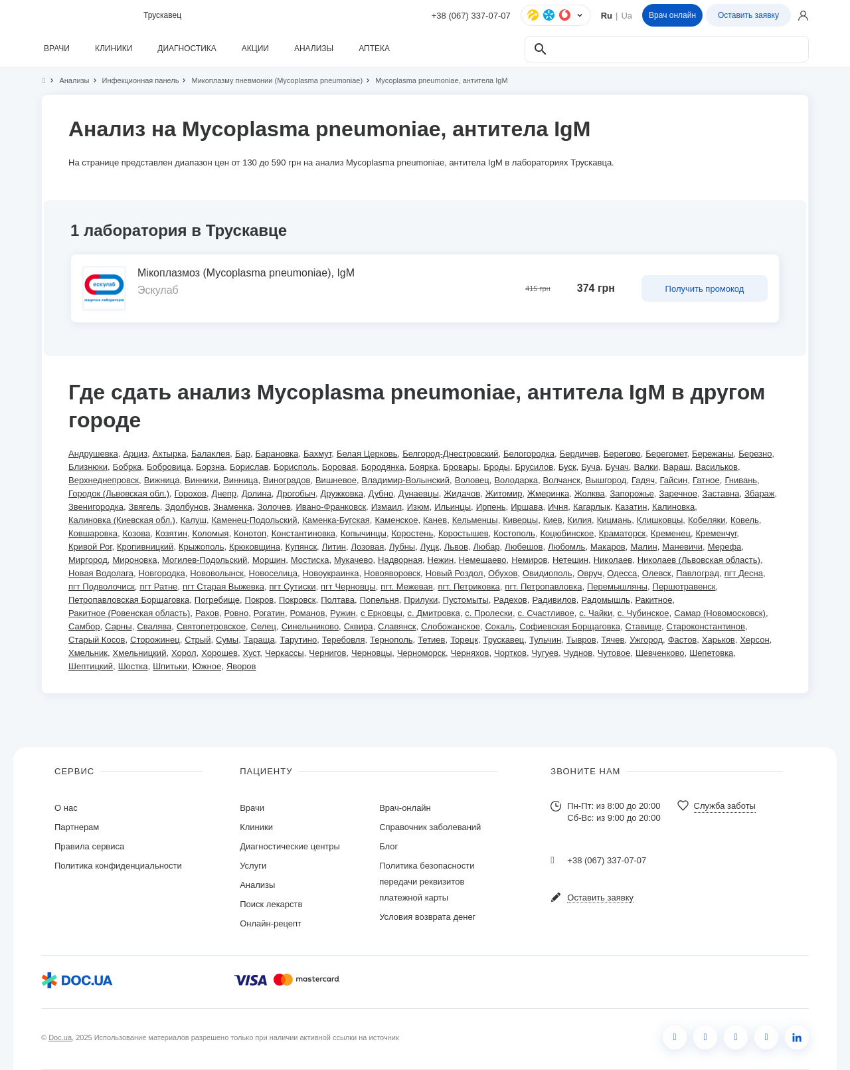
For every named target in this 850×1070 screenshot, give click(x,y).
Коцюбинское (567, 533)
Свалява (154, 626)
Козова (137, 533)
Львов (456, 547)
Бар (242, 454)
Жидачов (462, 493)
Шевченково (660, 653)
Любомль (566, 547)
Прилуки (421, 600)
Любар (486, 547)
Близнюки (88, 467)
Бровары (461, 467)
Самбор (84, 626)
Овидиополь (547, 573)
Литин (334, 547)
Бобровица (169, 467)
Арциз (135, 454)
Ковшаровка (93, 533)
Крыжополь (201, 547)
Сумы (227, 640)
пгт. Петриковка (468, 586)
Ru (606, 15)
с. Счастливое (546, 613)
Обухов (502, 573)
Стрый (198, 640)
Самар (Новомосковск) (720, 613)
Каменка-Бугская (336, 520)
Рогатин (269, 613)
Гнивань (740, 480)
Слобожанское (450, 626)
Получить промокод (704, 289)
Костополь (514, 533)
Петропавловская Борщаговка (128, 600)
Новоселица (273, 573)
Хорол (184, 653)
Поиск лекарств (271, 904)
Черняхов (470, 653)
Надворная (400, 560)
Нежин (441, 560)
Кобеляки (706, 520)
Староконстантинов (706, 626)
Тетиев (431, 640)
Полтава (338, 600)
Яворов (241, 666)
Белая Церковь (367, 454)
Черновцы (371, 653)
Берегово (622, 454)
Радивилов (554, 600)
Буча (590, 467)
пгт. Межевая (407, 586)
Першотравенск (684, 586)
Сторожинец (155, 640)
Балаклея (210, 454)
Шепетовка (711, 653)
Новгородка (162, 573)
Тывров (581, 640)
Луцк (429, 547)
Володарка (516, 480)
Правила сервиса (89, 846)
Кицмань (614, 520)
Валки (645, 467)
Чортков (510, 653)
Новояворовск (392, 573)
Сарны (118, 626)
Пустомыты (466, 600)
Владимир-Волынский (406, 480)
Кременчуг (716, 533)
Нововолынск (217, 573)
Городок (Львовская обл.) (118, 493)
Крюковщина (254, 547)
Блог (388, 846)
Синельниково (310, 626)
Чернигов (327, 653)
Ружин (342, 613)
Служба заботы (725, 806)
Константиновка (303, 533)
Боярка (423, 467)
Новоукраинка (331, 573)
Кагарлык (591, 507)
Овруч (589, 573)
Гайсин (674, 480)
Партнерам (76, 827)
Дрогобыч (295, 493)
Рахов (207, 613)
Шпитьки (170, 666)
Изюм (418, 507)
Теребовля (343, 640)
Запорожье (631, 493)
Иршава (527, 507)
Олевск (656, 573)
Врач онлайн (672, 15)
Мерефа (725, 547)
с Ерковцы (381, 613)
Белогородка (528, 454)
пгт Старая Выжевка (223, 586)
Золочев (273, 507)
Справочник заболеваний (430, 827)
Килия (579, 520)
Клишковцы (660, 520)
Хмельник (88, 653)
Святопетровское (211, 626)
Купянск (301, 547)
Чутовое (614, 653)
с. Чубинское (643, 613)
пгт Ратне (158, 586)
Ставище (643, 626)
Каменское (396, 520)
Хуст (251, 653)
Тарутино (298, 640)
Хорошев (219, 653)
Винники (201, 480)
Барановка (277, 454)
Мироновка (134, 560)
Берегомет (666, 454)
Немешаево (483, 560)
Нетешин (570, 560)
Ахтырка (170, 454)
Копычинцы (363, 533)
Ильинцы (452, 507)
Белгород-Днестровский (450, 454)
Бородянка (382, 467)
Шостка (133, 666)
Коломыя (211, 533)
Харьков (718, 640)
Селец (263, 626)
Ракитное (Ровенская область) (129, 613)
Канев (435, 520)
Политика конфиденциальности (118, 866)
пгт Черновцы (348, 586)
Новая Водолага (100, 573)
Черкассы (284, 653)
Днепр (224, 493)
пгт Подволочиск (101, 586)
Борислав (249, 467)
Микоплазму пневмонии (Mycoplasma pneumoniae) (271, 80)
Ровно (236, 613)
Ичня (558, 507)
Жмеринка (548, 493)
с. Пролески (489, 613)
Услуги (253, 866)
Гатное (706, 480)
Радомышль (605, 600)
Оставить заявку (748, 15)
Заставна (721, 493)
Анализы (68, 80)
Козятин (171, 533)
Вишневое (336, 480)
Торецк (464, 640)
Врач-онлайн (405, 808)
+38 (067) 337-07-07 (471, 16)
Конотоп (250, 533)
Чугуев (545, 653)
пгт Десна (743, 573)
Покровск (297, 600)
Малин (643, 547)
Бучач (617, 467)
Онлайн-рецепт (270, 923)
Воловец (472, 480)
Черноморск (421, 653)
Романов (307, 613)
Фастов (682, 640)
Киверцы (520, 520)
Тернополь (391, 640)
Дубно (381, 493)
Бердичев (579, 454)
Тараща (259, 640)
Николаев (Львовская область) (699, 560)
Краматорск (622, 533)
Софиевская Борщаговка (569, 626)
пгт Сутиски (293, 586)
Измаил (386, 507)
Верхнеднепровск (103, 480)
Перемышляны (617, 586)
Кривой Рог (90, 547)
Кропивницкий (145, 547)
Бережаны (713, 454)
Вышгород (605, 480)
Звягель (144, 507)
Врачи (252, 808)
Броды (496, 467)
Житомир (504, 493)
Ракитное (653, 600)
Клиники (256, 827)
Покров (259, 600)
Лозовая (367, 547)
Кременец (671, 533)
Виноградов (286, 480)
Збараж (759, 493)
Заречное (678, 493)
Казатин (631, 507)
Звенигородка (96, 507)
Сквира (358, 626)
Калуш (194, 520)
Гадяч (643, 480)
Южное (207, 666)
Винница (240, 480)
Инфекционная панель (135, 80)
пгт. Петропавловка (543, 586)
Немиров (529, 560)
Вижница (162, 480)
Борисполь (295, 467)
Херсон (754, 640)
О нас (66, 808)
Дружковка (342, 493)
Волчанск (561, 480)
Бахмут (317, 454)
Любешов (524, 547)
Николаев (613, 560)
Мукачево (353, 560)
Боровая (339, 467)
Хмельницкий (140, 653)
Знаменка (232, 507)
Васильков (716, 467)
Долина (257, 493)
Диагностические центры (290, 846)
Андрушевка (93, 454)
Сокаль (499, 626)
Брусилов (534, 467)
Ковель (744, 520)
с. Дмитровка (433, 613)
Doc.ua (60, 1037)
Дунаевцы (418, 493)
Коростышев (463, 533)
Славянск (397, 626)
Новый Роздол (454, 573)
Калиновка (673, 507)
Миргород (88, 560)
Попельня (379, 600)
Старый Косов (96, 640)
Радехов (510, 600)
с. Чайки (595, 613)
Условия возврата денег (427, 917)
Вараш (677, 467)
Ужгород (646, 640)
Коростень (413, 533)
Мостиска (310, 560)
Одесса (622, 573)
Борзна (210, 467)
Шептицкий (90, 666)
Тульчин (545, 640)
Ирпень (491, 507)
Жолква (589, 493)
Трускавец (504, 640)
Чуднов (578, 653)
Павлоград (697, 573)
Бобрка (127, 467)
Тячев (612, 640)
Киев (552, 520)
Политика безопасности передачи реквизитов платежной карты (426, 882)
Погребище (217, 600)
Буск (567, 467)
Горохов (191, 493)
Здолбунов (186, 507)
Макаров (608, 547)
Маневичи (682, 547)
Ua (626, 15)
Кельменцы (475, 520)
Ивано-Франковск (331, 507)
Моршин (269, 560)
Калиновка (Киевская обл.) (121, 520)
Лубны (402, 547)
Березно (755, 454)
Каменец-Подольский (255, 520)
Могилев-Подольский (204, 560)
